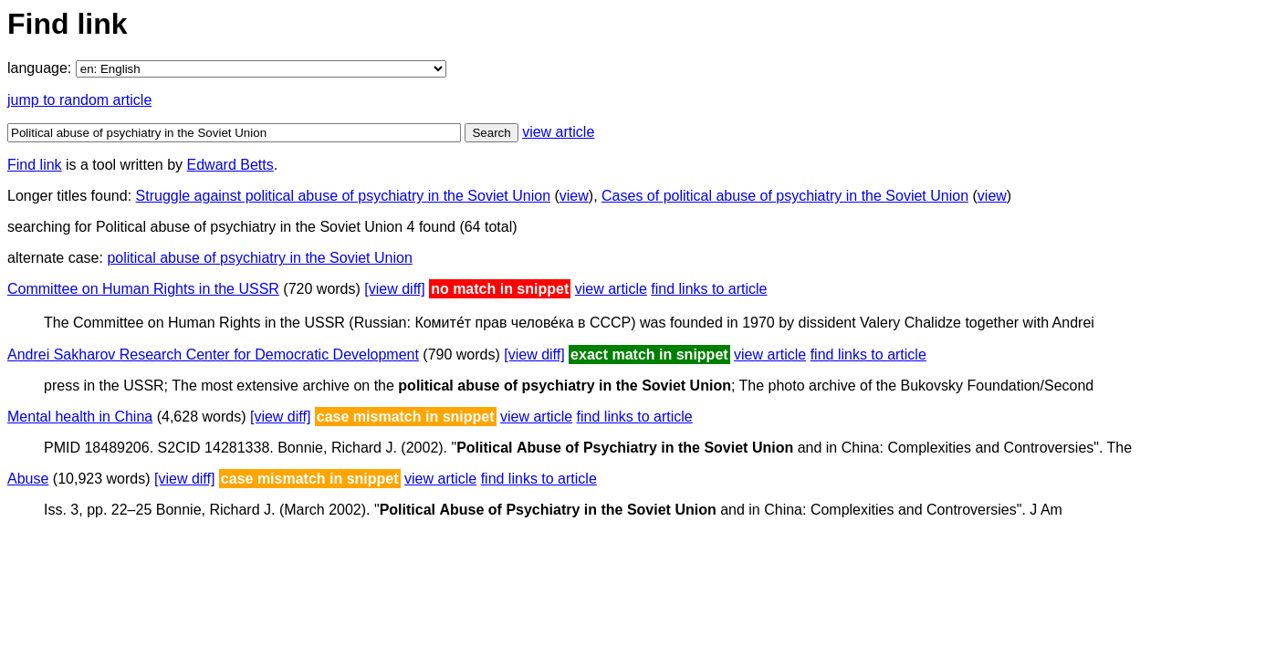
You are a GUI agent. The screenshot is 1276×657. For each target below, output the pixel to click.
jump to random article (79, 100)
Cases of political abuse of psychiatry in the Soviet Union (784, 195)
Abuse (27, 478)
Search (491, 133)
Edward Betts (230, 164)
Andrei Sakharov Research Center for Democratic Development (213, 354)
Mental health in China (79, 416)
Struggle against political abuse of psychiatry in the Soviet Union (343, 195)
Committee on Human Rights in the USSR (143, 289)
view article (558, 132)
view (574, 195)
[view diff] (394, 289)
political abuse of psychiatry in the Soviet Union (259, 258)
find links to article (709, 289)
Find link (34, 164)
